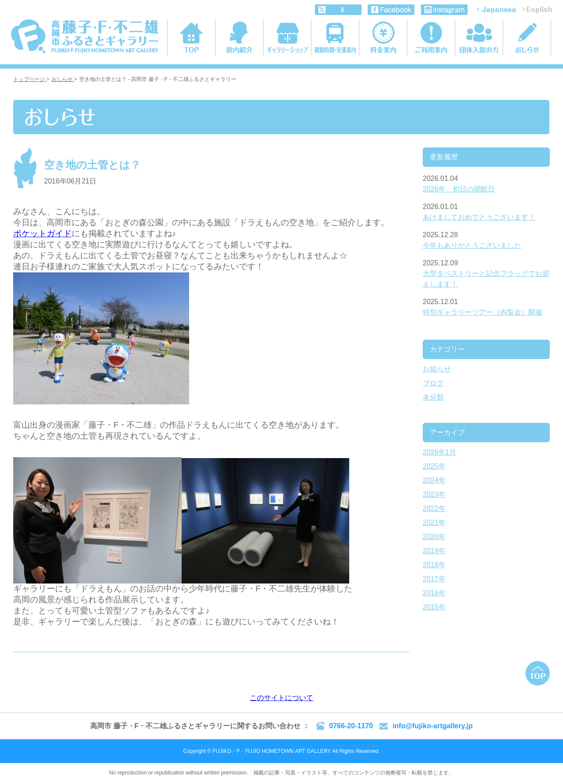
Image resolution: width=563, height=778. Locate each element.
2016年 (434, 593)
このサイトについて (281, 697)
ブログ (433, 383)
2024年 (434, 480)
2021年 (434, 522)
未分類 (433, 397)
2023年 (434, 494)
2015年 (434, 607)
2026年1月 (440, 452)
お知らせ (437, 369)
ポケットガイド (42, 233)
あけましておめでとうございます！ (479, 217)
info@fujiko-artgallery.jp (432, 726)
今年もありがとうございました (472, 245)
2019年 (434, 550)
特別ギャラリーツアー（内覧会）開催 (482, 312)
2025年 (434, 466)
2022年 (434, 508)
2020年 (434, 536)
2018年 (434, 565)
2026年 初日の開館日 (459, 189)
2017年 (434, 579)
